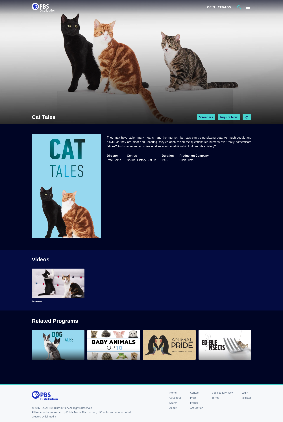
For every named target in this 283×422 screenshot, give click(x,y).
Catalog (224, 7)
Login (210, 7)
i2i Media (50, 416)
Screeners (206, 117)
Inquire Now (229, 117)
